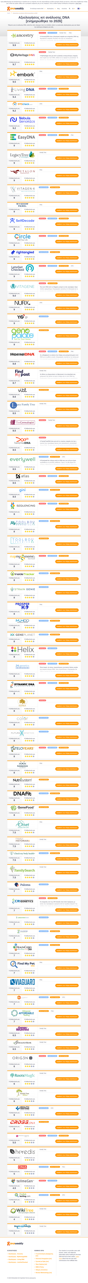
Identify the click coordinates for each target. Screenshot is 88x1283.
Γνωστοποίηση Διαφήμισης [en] (44, 1255)
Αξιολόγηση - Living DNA (16, 1259)
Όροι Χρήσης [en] (41, 1264)
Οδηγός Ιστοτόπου (42, 1270)
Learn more (78, 3)
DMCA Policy (40, 1267)
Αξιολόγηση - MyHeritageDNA (17, 1256)
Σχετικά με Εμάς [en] (42, 1261)
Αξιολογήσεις (50, 8)
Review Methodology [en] (44, 1272)
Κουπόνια (64, 8)
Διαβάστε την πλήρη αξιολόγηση (67, 44)
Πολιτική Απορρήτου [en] (44, 1258)
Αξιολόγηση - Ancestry (15, 1254)
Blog (58, 8)
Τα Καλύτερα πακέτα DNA (36, 8)
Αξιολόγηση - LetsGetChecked (18, 1262)
